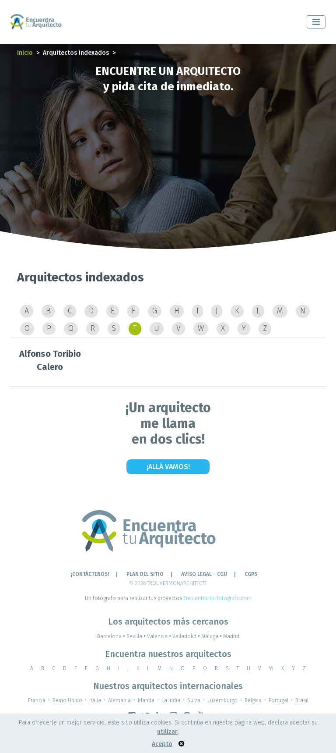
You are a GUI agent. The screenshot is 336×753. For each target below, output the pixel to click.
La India (170, 700)
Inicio (25, 53)
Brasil (301, 700)
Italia (95, 700)
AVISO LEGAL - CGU (204, 574)
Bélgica (253, 700)
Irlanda (146, 700)
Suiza (193, 700)
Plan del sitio (145, 574)
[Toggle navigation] (316, 21)
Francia (37, 700)
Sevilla (136, 636)
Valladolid (186, 636)
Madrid (231, 636)
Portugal (278, 700)
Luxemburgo (222, 700)
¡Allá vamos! (168, 466)
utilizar (167, 731)
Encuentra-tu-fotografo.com (217, 598)
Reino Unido (67, 700)
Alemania (119, 700)
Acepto (162, 744)
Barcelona (111, 636)
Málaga (212, 636)
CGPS (251, 574)
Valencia (159, 636)
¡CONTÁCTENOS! (89, 574)
